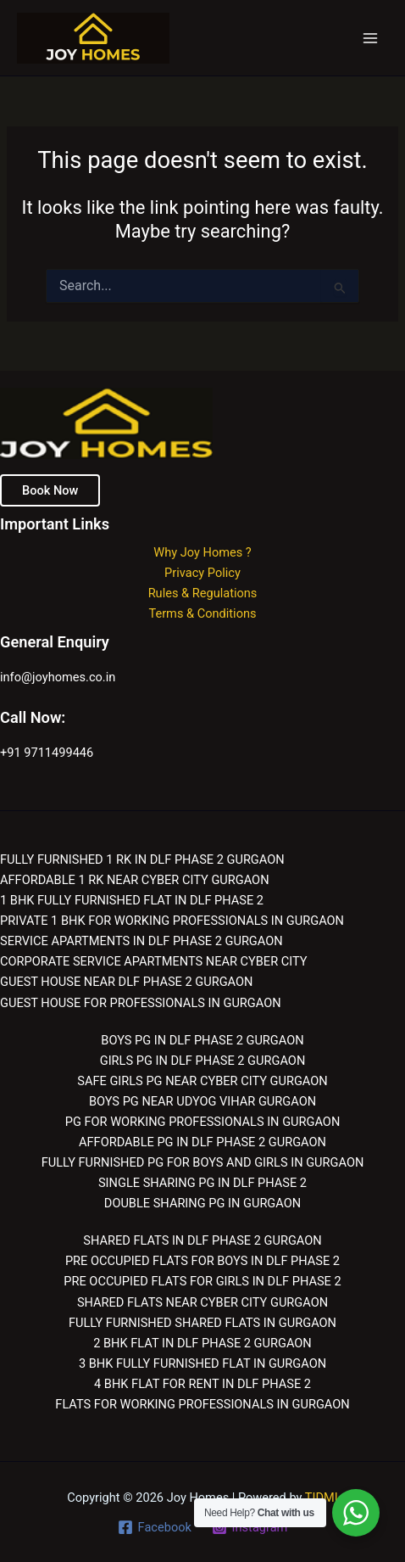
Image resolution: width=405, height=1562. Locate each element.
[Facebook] (155, 1527)
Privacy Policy (202, 572)
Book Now (50, 490)
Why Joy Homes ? (202, 552)
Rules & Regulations (203, 593)
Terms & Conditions (202, 613)
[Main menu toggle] (370, 38)
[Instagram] (249, 1527)
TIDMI (321, 1497)
